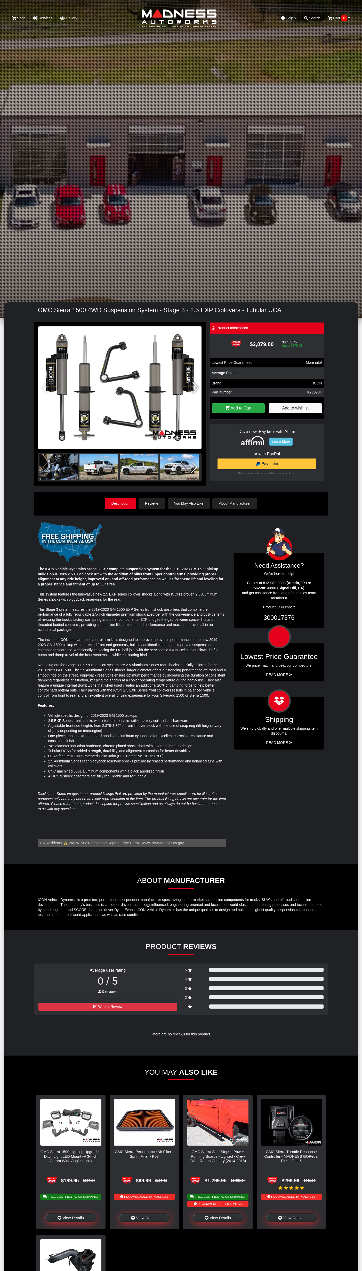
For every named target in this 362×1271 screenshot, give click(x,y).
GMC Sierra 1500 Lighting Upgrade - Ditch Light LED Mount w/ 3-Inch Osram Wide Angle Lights (71, 1156)
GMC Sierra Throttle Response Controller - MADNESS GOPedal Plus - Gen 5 (291, 1156)
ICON (317, 383)
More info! (314, 362)
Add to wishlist (295, 408)
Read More (279, 675)
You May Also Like (189, 503)
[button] (195, 387)
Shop (19, 18)
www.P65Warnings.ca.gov (163, 843)
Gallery (68, 18)
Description (120, 503)
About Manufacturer (235, 503)
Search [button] (312, 18)
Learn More (281, 441)
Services (43, 18)
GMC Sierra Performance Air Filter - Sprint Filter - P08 (144, 1154)
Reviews (152, 503)
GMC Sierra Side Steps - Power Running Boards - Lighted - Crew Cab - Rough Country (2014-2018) (218, 1156)
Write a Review (108, 1006)
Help (289, 18)
